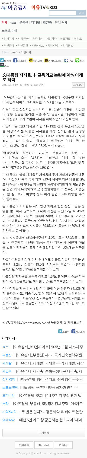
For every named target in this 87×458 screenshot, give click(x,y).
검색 (81, 12)
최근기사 (44, 445)
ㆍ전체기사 (7, 38)
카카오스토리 (55, 60)
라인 (81, 60)
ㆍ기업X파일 (52, 45)
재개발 (35, 22)
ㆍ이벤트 (76, 38)
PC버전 (63, 445)
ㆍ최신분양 (21, 45)
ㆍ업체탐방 (66, 45)
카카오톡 (37, 60)
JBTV (44, 6)
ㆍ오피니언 (36, 38)
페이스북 (21, 60)
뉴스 (13, 22)
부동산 (23, 22)
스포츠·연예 (9, 30)
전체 (4, 22)
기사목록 (44, 433)
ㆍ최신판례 (7, 45)
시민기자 (26, 52)
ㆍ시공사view (36, 45)
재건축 (47, 22)
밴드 (6, 65)
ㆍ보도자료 (64, 38)
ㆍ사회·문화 (22, 38)
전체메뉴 (24, 445)
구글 (70, 60)
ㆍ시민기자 (50, 38)
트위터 (7, 60)
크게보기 (78, 84)
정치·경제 (61, 22)
